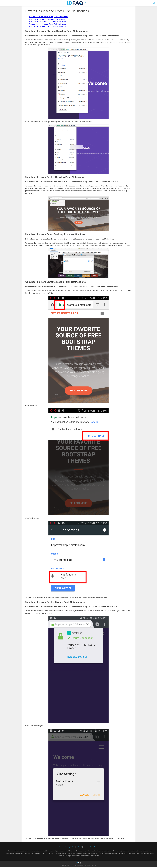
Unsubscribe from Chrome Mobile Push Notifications (47, 24)
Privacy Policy (70, 847)
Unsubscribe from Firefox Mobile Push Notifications (47, 26)
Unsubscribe (87, 847)
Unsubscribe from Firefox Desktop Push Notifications (48, 19)
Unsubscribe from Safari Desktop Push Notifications (47, 21)
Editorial (79, 847)
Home (61, 847)
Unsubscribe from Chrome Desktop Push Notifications (48, 17)
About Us (96, 847)
